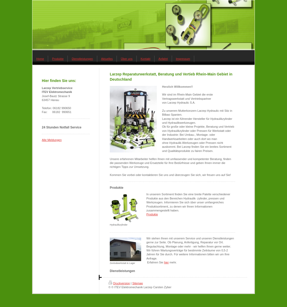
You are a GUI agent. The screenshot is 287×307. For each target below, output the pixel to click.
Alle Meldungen (52, 139)
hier (166, 262)
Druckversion (119, 283)
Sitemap (137, 283)
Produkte (152, 214)
